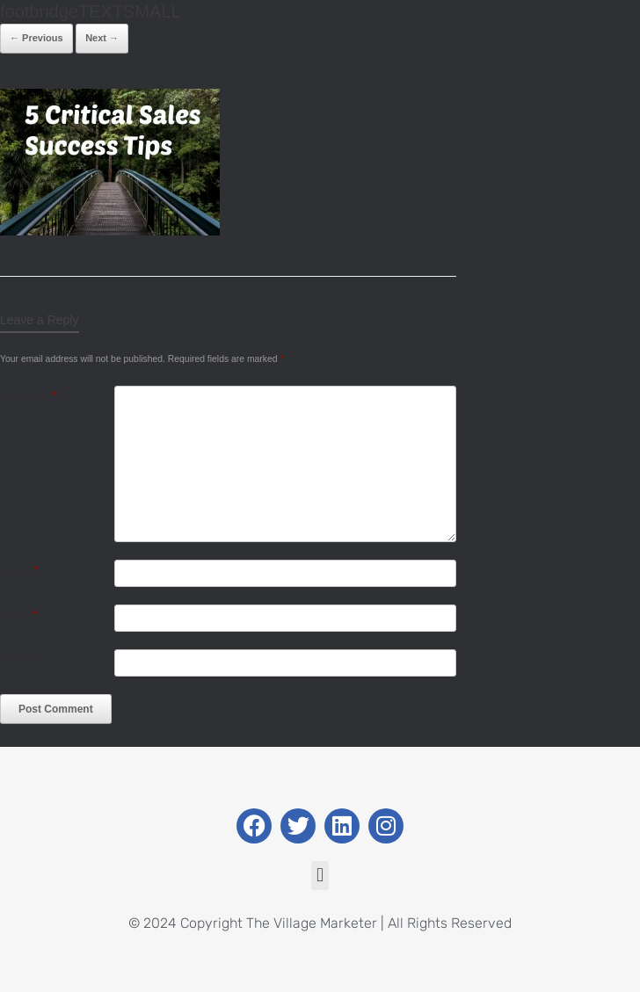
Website (20, 659)
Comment (28, 395)
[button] (319, 875)
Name (19, 569)
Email (18, 614)
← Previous (36, 38)
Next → (102, 38)
